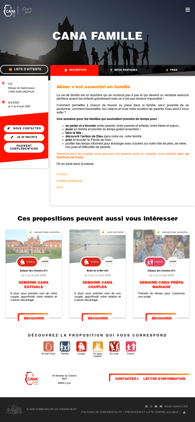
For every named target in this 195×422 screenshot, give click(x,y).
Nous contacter (24, 128)
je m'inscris (24, 137)
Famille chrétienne (69, 181)
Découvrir (34, 318)
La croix (62, 174)
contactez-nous (131, 378)
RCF (60, 187)
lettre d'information (164, 378)
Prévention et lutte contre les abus (151, 412)
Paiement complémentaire (24, 147)
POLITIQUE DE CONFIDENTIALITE (101, 412)
